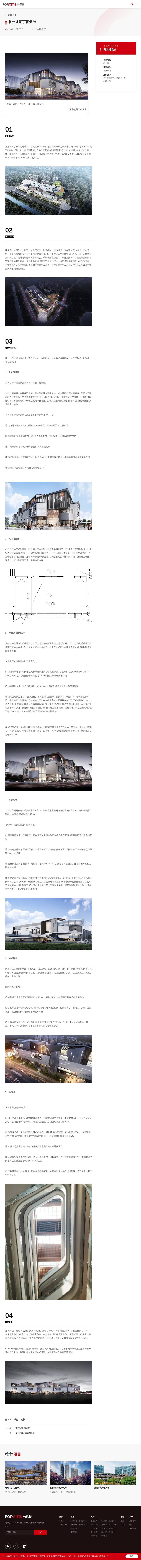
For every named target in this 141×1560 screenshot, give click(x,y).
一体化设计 (63, 1525)
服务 (72, 1517)
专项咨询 (82, 1525)
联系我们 (132, 1528)
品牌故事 (132, 1521)
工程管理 (74, 1532)
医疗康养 (94, 1536)
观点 (122, 1521)
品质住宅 (104, 1532)
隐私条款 (112, 1556)
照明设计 (74, 1525)
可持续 (61, 1521)
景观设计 (74, 1528)
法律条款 (122, 1556)
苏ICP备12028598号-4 (47, 1556)
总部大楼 (104, 1525)
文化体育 (94, 1532)
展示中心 (104, 1536)
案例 (92, 1517)
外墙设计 (74, 1521)
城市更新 (94, 1528)
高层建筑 (94, 1521)
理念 (61, 1517)
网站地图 (132, 1556)
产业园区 (104, 1521)
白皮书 (123, 1525)
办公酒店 (104, 1528)
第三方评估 (83, 1521)
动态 (131, 1525)
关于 (131, 1517)
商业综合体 (95, 1525)
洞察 (122, 1517)
